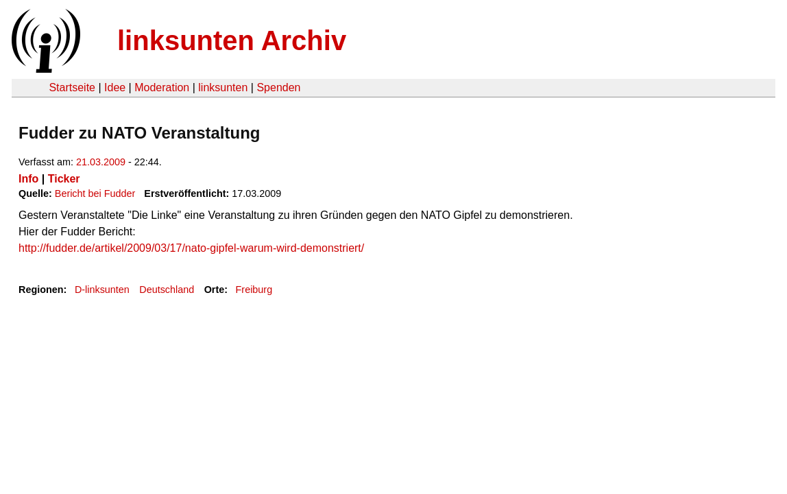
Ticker (64, 179)
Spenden (278, 87)
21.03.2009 (100, 161)
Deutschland (166, 289)
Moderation (161, 87)
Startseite (72, 87)
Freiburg (254, 289)
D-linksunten (102, 289)
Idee (114, 87)
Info (28, 179)
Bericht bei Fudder (95, 193)
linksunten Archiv (231, 40)
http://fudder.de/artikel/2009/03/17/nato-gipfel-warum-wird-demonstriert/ (191, 248)
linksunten (222, 87)
